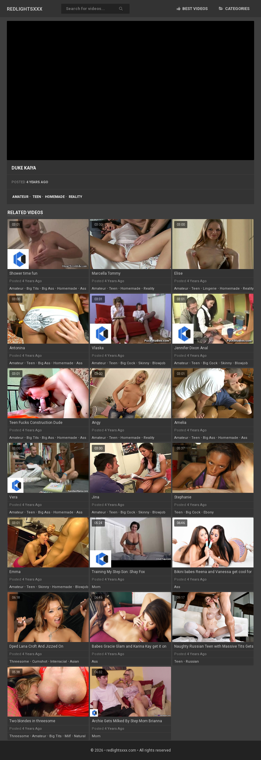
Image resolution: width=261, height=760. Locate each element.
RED (24, 9)
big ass (48, 289)
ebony (209, 512)
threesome (19, 661)
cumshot (39, 661)
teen (36, 197)
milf (68, 736)
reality (75, 197)
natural (80, 736)
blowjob (158, 363)
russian (192, 661)
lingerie (210, 289)
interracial (58, 661)
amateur (20, 197)
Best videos (192, 8)
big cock (128, 363)
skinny (143, 363)
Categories (234, 8)
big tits (33, 289)
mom (96, 587)
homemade (55, 197)
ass (83, 289)
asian (74, 661)
